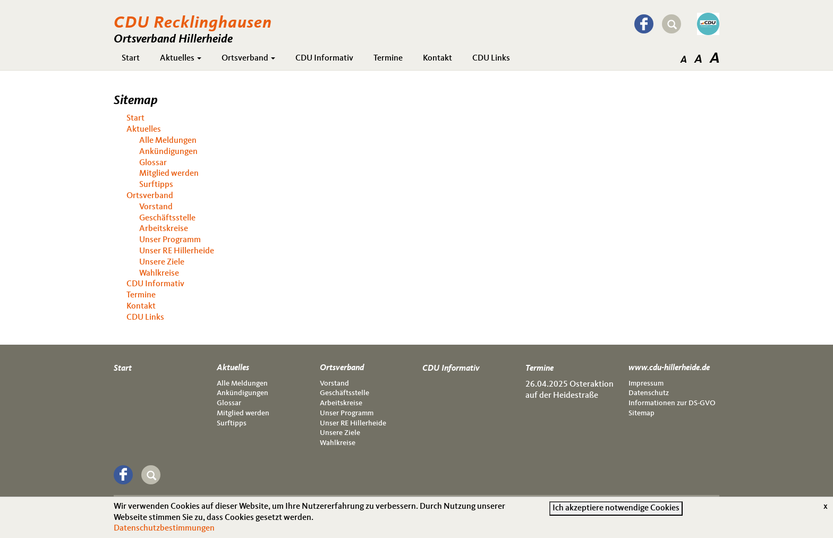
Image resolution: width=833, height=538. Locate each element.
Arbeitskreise (163, 229)
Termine (388, 58)
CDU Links (491, 58)
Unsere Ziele (161, 262)
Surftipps (156, 185)
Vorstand (156, 207)
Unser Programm (170, 240)
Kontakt (437, 58)
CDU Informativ (324, 58)
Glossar (153, 163)
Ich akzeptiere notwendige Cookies (615, 511)
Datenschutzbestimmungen (164, 531)
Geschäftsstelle (167, 218)
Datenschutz (648, 393)
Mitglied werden (169, 173)
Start (131, 58)
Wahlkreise (159, 273)
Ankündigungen (168, 152)
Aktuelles (180, 58)
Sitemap (641, 413)
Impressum (646, 383)
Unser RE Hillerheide (176, 251)
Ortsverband (248, 58)
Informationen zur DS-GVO (672, 403)
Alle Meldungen (168, 140)
